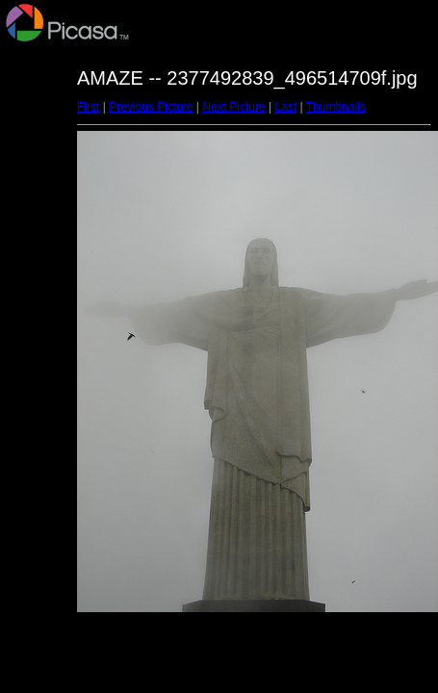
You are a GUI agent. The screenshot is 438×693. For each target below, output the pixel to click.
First (88, 107)
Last (285, 107)
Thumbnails (336, 107)
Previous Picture (151, 107)
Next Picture (233, 107)
